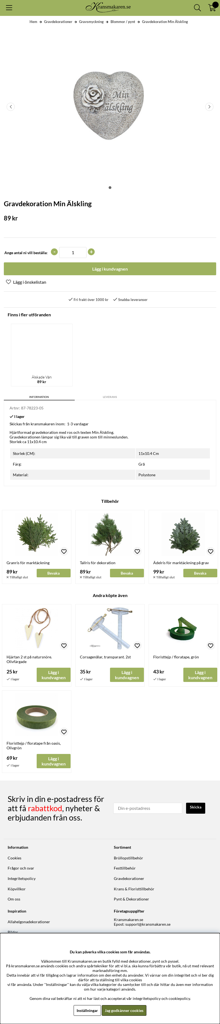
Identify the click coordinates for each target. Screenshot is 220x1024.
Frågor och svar (21, 867)
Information (39, 396)
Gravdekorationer (58, 21)
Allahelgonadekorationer (29, 921)
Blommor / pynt (123, 21)
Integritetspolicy (22, 878)
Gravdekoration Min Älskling (165, 21)
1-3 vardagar (78, 423)
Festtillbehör (125, 867)
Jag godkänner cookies (124, 1010)
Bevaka (53, 572)
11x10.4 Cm (148, 453)
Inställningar (87, 1010)
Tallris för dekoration (97, 562)
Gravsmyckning (91, 21)
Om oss (14, 898)
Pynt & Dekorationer (131, 898)
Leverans (110, 396)
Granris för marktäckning (28, 562)
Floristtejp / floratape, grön (176, 656)
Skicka (195, 806)
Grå (141, 463)
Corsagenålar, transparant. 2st (105, 656)
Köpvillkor (17, 888)
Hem (33, 21)
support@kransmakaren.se (147, 923)
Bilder (13, 931)
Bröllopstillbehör (128, 857)
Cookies (14, 857)
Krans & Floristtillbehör (134, 888)
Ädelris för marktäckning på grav (181, 562)
